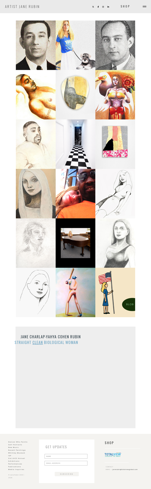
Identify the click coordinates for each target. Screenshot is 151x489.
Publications (14, 467)
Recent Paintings (17, 450)
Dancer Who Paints (18, 442)
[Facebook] (98, 7)
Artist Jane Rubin (22, 6)
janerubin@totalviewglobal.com (125, 469)
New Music (13, 447)
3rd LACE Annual (16, 458)
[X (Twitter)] (93, 7)
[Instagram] (103, 7)
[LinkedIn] (108, 7)
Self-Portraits (15, 445)
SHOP (125, 6)
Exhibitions (14, 461)
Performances (15, 464)
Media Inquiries (16, 469)
